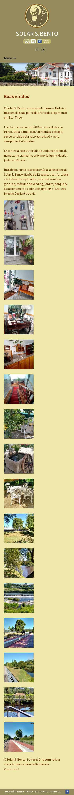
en (43, 50)
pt (37, 50)
